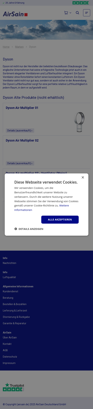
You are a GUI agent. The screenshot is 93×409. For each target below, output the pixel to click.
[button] (28, 228)
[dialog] (46, 204)
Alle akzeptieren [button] (60, 219)
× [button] (82, 177)
